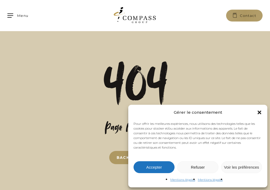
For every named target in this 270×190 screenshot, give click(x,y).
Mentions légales (182, 180)
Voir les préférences (241, 167)
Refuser (198, 167)
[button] (259, 112)
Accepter (154, 167)
